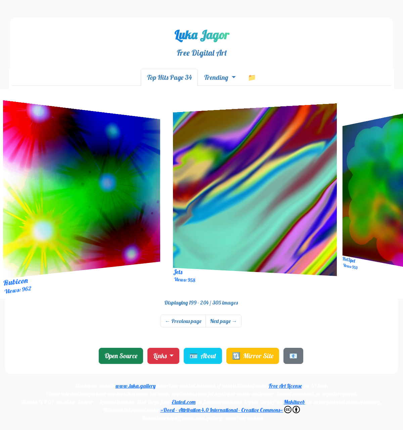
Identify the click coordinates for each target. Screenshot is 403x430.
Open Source (120, 356)
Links (160, 356)
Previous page (183, 321)
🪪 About (202, 356)
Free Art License (285, 385)
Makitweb (294, 401)
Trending (217, 77)
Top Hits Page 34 (169, 77)
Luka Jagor (201, 34)
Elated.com (183, 401)
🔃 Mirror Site (252, 356)
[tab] (169, 77)
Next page (223, 321)
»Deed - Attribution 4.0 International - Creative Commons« (230, 409)
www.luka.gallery (135, 385)
